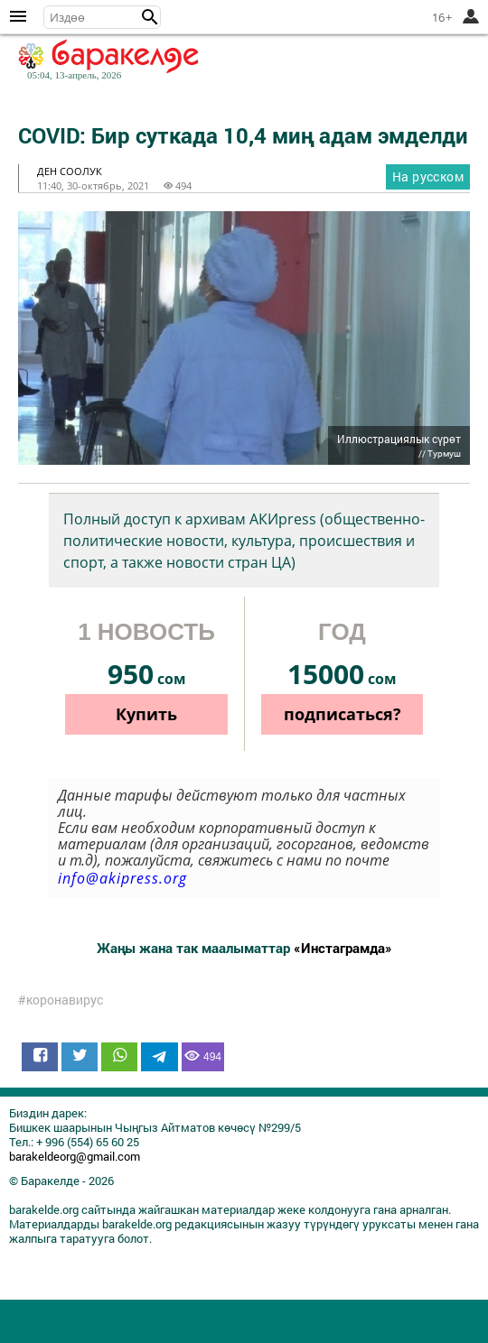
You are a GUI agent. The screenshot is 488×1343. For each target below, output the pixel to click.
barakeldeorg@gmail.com (74, 1156)
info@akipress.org (122, 878)
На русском (428, 176)
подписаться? (342, 714)
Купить (146, 714)
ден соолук (69, 171)
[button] (150, 17)
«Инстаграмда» (343, 948)
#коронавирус (60, 1000)
